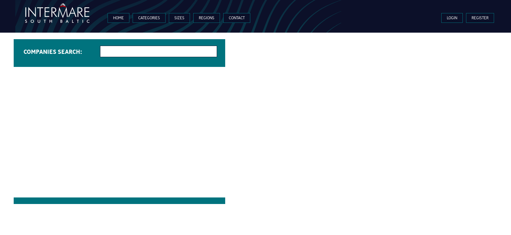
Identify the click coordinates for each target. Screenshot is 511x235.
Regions (206, 17)
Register (480, 17)
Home (118, 17)
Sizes (179, 17)
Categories (149, 17)
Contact (237, 17)
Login (452, 17)
